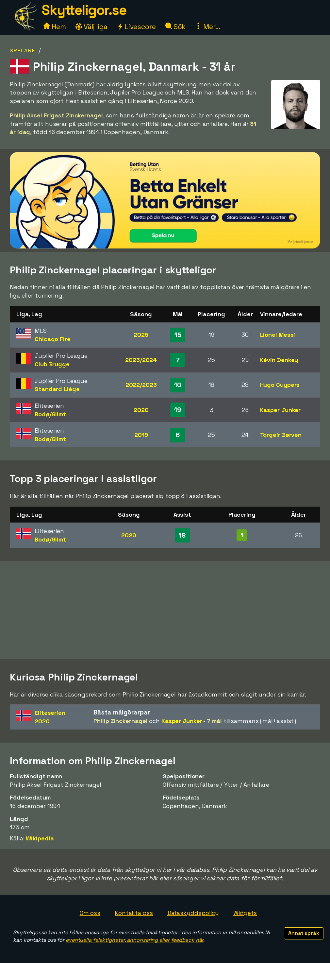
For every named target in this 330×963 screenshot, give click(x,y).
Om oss (90, 913)
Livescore (136, 26)
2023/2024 (141, 360)
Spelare (22, 50)
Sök (175, 26)
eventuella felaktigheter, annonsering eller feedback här (134, 940)
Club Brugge (52, 364)
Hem (54, 26)
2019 (141, 435)
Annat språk (303, 933)
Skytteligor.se (84, 10)
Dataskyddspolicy (193, 913)
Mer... (207, 26)
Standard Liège (57, 389)
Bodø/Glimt (50, 414)
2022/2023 (141, 384)
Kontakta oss (134, 913)
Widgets (245, 913)
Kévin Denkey (279, 360)
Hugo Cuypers (280, 384)
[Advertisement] (165, 610)
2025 (141, 334)
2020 (141, 410)
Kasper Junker (280, 410)
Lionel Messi (277, 334)
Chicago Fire (53, 339)
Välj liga (91, 26)
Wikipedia (40, 838)
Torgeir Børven (281, 435)
